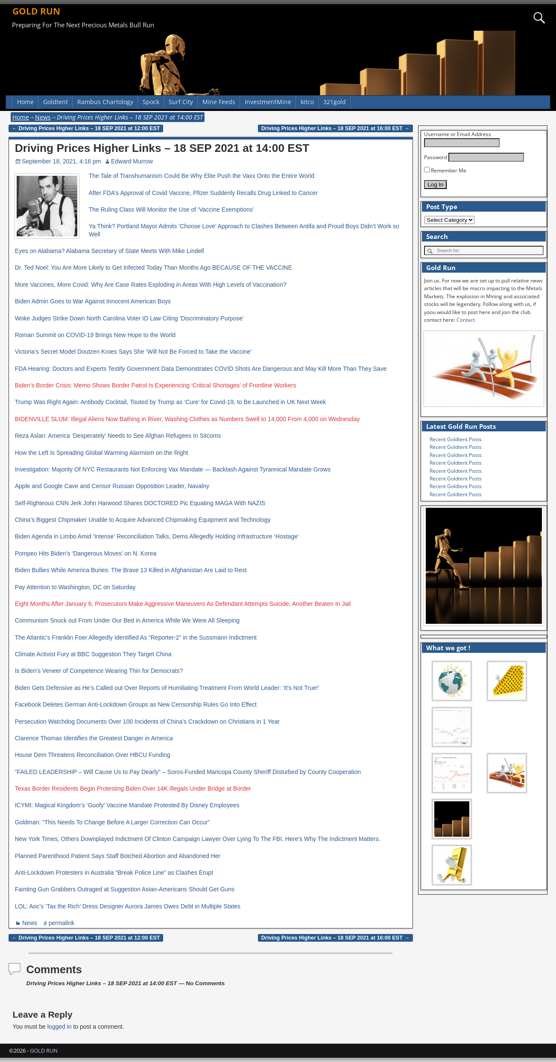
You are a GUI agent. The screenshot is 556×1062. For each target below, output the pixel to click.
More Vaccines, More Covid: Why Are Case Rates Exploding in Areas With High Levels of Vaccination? (151, 284)
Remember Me (445, 170)
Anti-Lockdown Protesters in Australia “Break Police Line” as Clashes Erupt (114, 872)
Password (435, 157)
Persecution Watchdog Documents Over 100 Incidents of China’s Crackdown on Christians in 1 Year (147, 721)
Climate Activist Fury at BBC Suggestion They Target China (93, 654)
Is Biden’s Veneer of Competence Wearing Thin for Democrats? (99, 670)
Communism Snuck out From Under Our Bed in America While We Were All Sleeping (127, 620)
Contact (466, 319)
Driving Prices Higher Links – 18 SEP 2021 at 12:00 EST (86, 128)
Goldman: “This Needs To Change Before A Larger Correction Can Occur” (112, 822)
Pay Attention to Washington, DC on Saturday (75, 587)
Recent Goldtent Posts (456, 439)
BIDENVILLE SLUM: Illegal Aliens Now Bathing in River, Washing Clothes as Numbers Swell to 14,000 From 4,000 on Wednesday (187, 419)
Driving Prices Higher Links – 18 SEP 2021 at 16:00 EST (335, 128)
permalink (62, 922)
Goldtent (55, 102)
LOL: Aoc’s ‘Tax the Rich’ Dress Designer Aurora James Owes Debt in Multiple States (127, 906)
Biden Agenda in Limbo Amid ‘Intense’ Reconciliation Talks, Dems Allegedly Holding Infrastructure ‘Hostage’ (157, 536)
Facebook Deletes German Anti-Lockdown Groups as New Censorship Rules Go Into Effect (136, 704)
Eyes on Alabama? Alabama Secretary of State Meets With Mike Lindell (109, 250)
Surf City (181, 102)
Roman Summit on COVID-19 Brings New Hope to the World (95, 335)
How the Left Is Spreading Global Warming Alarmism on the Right (101, 452)
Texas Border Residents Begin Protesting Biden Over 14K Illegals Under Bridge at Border (133, 788)
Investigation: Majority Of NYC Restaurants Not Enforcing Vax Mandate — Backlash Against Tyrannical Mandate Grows (173, 469)
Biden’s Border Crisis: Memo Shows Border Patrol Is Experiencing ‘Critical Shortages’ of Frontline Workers (155, 385)
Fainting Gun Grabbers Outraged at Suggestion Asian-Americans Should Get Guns (124, 889)
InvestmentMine (268, 102)
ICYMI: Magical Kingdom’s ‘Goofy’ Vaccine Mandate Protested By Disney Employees (127, 805)
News (43, 117)
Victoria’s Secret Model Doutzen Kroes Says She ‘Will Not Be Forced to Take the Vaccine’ (133, 351)
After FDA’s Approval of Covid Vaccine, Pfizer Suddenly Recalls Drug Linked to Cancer (203, 192)
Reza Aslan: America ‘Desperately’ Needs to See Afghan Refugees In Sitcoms (118, 435)
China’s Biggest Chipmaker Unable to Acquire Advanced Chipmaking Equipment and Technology (143, 519)
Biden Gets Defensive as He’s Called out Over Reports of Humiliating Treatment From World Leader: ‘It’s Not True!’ (167, 687)
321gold (334, 102)
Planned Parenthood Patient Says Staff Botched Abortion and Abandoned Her (118, 856)
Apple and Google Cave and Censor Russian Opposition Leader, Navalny (112, 486)
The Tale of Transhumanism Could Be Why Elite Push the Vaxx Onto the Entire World (201, 175)
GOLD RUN (36, 11)
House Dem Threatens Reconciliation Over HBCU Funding (92, 754)
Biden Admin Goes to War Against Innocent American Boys (93, 301)
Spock (151, 102)
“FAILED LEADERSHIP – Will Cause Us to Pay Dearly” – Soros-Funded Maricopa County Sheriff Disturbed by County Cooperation (188, 771)
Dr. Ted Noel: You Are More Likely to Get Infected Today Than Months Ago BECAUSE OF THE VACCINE (153, 267)
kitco (307, 102)
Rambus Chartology (105, 102)
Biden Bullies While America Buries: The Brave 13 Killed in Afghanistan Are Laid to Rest (131, 570)
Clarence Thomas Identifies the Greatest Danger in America (94, 738)
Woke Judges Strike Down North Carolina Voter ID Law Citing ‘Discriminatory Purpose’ (129, 318)
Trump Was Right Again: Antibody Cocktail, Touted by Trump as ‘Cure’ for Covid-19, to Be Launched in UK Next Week (170, 402)
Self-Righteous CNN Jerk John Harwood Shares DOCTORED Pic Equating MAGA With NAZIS (140, 503)
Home (25, 102)
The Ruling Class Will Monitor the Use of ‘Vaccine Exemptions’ (171, 209)
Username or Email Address (457, 134)
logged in (59, 1026)
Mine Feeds (218, 102)
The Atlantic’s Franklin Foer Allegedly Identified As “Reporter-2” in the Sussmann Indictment (136, 637)
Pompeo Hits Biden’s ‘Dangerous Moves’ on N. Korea (86, 553)
